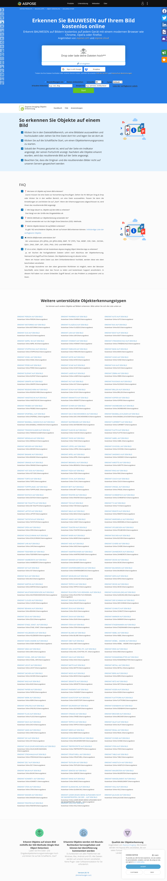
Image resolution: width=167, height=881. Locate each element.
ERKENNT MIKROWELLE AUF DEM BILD (119, 519)
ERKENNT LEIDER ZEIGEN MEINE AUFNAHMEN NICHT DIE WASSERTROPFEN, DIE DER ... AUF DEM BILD (81, 796)
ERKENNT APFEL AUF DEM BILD (73, 454)
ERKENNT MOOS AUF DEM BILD (73, 673)
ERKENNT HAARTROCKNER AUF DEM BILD (77, 552)
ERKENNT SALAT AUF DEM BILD (116, 722)
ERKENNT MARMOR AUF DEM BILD (118, 616)
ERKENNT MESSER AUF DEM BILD (29, 446)
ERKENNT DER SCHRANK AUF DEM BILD (119, 600)
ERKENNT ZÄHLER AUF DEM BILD (73, 600)
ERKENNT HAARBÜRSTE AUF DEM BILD (32, 560)
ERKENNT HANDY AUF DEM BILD (73, 519)
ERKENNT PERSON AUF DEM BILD (30, 316)
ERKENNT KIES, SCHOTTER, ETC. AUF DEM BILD (78, 649)
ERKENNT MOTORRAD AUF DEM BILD (31, 325)
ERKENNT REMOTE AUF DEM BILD (117, 511)
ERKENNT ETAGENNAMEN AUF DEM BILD (120, 625)
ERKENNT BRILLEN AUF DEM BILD (117, 389)
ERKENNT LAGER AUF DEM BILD (73, 373)
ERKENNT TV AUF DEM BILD (115, 503)
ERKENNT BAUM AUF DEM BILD (29, 770)
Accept (143, 866)
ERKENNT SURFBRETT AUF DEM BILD (118, 422)
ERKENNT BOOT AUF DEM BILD (116, 333)
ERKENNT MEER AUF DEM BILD (72, 730)
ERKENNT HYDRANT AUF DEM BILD (74, 341)
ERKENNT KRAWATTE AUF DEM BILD (74, 398)
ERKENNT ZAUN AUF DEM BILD (72, 616)
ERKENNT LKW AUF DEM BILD (72, 333)
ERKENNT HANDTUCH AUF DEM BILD (118, 762)
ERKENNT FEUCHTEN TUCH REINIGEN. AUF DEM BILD (81, 592)
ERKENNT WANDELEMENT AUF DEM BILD (120, 779)
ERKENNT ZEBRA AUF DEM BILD (116, 373)
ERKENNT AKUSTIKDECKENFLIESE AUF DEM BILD (35, 592)
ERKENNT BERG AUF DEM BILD (116, 673)
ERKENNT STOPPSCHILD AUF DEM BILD (32, 349)
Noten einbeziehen (75, 82)
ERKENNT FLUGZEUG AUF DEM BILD (74, 325)
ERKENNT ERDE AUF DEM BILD (116, 649)
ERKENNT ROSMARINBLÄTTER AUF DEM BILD (121, 657)
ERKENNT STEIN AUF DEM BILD (72, 625)
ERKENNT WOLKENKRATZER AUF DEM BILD (77, 738)
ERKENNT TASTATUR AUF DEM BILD (30, 519)
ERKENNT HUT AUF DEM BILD (72, 381)
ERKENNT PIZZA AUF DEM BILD (72, 471)
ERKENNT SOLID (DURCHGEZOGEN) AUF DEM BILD (36, 746)
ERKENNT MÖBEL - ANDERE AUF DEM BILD (121, 641)
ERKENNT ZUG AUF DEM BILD (28, 333)
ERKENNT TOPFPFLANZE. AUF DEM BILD (32, 487)
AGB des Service (102, 73)
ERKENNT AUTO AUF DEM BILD (116, 316)
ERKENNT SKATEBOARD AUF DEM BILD (75, 422)
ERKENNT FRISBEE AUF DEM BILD (29, 406)
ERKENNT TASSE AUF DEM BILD (73, 438)
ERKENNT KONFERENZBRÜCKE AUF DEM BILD (78, 568)
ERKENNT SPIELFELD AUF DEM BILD (30, 706)
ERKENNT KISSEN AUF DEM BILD (117, 689)
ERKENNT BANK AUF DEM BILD (116, 349)
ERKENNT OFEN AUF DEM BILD (29, 527)
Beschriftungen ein (55, 82)
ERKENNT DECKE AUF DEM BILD (116, 560)
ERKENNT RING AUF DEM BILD (116, 471)
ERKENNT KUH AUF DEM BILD (116, 365)
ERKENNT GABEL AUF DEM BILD (117, 438)
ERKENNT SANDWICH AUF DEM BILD (118, 454)
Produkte (70, 3)
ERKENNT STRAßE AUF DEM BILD (73, 714)
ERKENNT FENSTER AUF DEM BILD (74, 495)
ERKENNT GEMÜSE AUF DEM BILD (74, 770)
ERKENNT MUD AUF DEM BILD (28, 681)
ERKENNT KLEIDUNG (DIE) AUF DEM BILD (120, 592)
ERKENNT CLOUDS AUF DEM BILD (30, 600)
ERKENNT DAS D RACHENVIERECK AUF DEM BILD (79, 414)
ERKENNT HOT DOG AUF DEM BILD (30, 471)
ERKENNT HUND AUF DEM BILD (116, 357)
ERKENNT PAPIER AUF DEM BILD (29, 689)
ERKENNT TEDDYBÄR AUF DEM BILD (31, 552)
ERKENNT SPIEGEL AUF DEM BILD (117, 487)
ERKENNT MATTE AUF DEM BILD (73, 665)
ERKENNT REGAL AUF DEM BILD (116, 730)
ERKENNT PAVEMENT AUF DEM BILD (74, 689)
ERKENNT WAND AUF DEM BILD (73, 779)
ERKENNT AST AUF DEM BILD (28, 568)
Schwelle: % (95, 82)
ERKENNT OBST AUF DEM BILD (72, 641)
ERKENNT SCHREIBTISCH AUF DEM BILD (120, 495)
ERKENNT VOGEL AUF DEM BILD (29, 357)
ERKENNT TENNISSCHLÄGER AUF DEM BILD (33, 430)
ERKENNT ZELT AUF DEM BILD (28, 762)
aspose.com (82, 38)
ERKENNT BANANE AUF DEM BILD (30, 454)
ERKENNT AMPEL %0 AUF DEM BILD (30, 341)
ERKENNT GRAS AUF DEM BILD (28, 649)
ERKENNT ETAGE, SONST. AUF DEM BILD (32, 625)
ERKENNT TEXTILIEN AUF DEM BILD (74, 762)
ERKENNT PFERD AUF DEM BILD (29, 365)
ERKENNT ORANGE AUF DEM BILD (30, 462)
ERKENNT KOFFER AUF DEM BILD (117, 398)
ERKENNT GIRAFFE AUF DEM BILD (30, 381)
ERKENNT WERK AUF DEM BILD (29, 698)
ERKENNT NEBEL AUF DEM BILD (116, 633)
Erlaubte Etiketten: (52, 85)
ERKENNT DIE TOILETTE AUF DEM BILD (31, 503)
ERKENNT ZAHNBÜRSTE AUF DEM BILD (119, 552)
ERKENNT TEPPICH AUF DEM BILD (73, 584)
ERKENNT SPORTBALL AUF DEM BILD (31, 414)
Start (83, 90)
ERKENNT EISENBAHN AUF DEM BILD (118, 706)
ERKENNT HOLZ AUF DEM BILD (116, 787)
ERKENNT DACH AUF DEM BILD (29, 722)
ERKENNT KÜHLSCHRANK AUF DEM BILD (32, 535)
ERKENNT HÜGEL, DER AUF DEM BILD (31, 657)
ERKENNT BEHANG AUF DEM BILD (30, 608)
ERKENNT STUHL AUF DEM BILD (73, 479)
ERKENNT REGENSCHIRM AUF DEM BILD (32, 389)
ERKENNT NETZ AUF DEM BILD (116, 681)
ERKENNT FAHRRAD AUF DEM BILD (74, 316)
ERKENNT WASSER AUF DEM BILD (30, 795)
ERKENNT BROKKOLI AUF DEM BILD (74, 462)
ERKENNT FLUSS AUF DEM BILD (29, 714)
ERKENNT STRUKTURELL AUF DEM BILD (76, 754)
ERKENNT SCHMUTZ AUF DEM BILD (118, 608)
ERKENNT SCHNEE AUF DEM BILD (117, 738)
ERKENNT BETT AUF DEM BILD (72, 487)
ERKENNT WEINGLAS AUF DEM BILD (30, 438)
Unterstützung (83, 3)
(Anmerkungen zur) (83, 875)
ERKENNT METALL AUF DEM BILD (117, 665)
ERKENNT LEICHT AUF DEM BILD (29, 665)
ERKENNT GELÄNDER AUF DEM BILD (74, 706)
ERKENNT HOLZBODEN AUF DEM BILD (31, 633)
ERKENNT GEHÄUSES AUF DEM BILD (74, 576)
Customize (134, 872)
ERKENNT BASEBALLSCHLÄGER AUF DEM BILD (122, 414)
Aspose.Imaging (129, 845)
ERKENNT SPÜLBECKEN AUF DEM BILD (119, 527)
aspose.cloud (102, 38)
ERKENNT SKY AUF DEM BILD (28, 738)
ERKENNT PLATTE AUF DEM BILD (117, 430)
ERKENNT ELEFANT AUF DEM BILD (30, 373)
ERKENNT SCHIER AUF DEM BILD (73, 406)
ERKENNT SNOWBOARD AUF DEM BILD (119, 406)
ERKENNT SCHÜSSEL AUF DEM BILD (118, 446)
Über (105, 3)
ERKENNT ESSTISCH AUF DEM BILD (30, 495)
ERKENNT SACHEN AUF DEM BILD (30, 673)
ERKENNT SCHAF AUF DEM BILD (73, 365)
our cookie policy (139, 862)
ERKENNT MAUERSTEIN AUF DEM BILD (119, 770)
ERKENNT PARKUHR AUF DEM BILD (74, 349)
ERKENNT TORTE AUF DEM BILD (29, 479)
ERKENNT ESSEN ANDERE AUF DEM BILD (32, 641)
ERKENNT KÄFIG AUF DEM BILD (116, 576)
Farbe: (114, 82)
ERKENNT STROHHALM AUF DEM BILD (31, 754)
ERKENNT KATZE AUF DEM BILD (73, 357)
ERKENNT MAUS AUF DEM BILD (73, 511)
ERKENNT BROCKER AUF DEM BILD (118, 714)
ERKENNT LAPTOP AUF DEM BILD (29, 511)
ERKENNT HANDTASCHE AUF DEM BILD (32, 398)
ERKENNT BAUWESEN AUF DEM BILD (118, 568)
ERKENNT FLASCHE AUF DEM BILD (74, 430)
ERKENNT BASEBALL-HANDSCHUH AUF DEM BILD (36, 422)
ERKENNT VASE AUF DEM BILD (72, 543)
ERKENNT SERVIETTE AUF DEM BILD (74, 681)
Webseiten (96, 3)
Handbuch (58, 108)
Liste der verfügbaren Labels (125, 86)
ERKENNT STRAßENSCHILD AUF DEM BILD (121, 341)
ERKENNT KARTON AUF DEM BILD (30, 584)
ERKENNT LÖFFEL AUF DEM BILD (73, 446)
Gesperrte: (92, 85)
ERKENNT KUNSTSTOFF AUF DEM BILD (75, 698)
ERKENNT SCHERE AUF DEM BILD (117, 543)
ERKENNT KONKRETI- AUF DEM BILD (31, 779)
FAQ (66, 108)
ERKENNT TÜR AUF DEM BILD (72, 503)
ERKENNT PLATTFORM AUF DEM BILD (119, 698)
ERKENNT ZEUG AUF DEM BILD (72, 608)
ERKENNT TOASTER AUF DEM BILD (74, 527)
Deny (152, 872)
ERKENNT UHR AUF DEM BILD (28, 543)
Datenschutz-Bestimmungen (121, 73)
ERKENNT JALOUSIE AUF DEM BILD (118, 795)
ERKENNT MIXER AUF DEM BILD (73, 535)
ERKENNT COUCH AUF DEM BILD (117, 479)
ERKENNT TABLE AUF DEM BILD (116, 754)
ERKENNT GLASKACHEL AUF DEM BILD (75, 787)
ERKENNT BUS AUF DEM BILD (116, 325)
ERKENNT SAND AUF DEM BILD (29, 730)
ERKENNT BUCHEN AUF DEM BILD (117, 535)
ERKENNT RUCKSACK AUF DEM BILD (118, 381)
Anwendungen (77, 108)
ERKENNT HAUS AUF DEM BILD (72, 657)
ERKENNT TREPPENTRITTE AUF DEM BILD (76, 746)
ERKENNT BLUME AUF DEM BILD (73, 633)
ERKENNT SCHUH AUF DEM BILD (73, 389)
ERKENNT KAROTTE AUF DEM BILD (118, 462)
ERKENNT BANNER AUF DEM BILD (73, 560)
